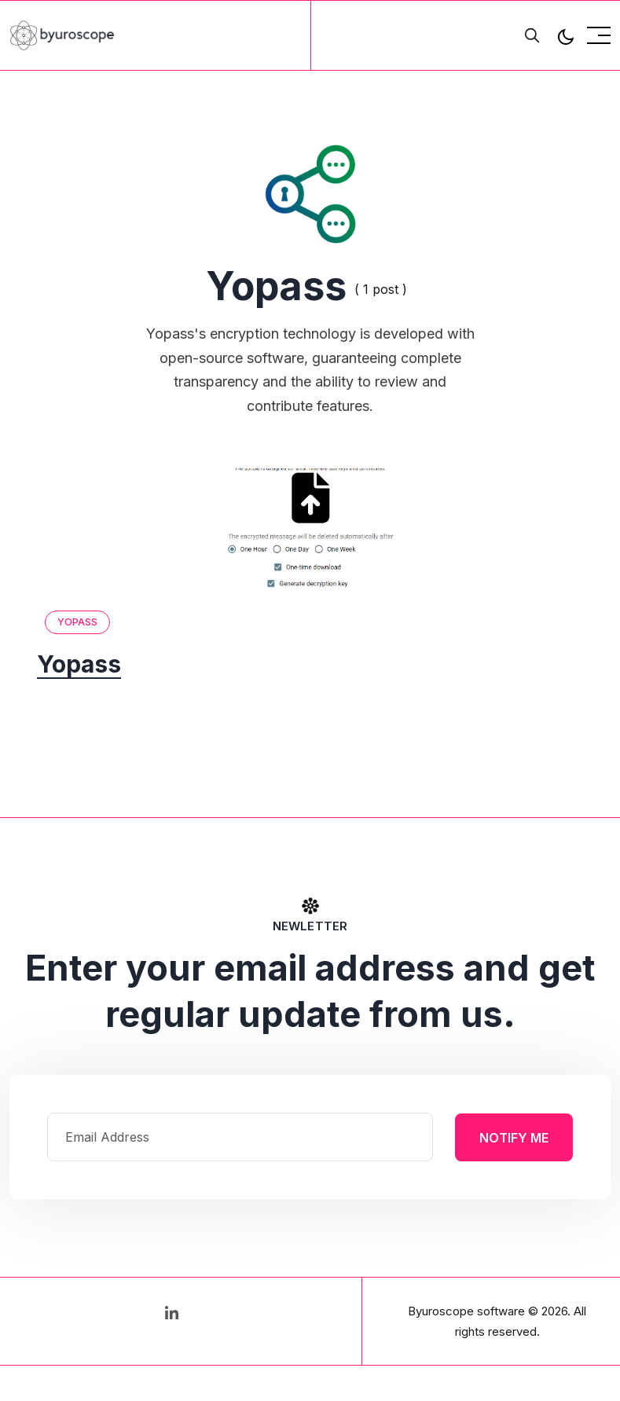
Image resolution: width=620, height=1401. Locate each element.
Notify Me (513, 1137)
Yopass (77, 622)
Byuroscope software (466, 1311)
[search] (532, 35)
